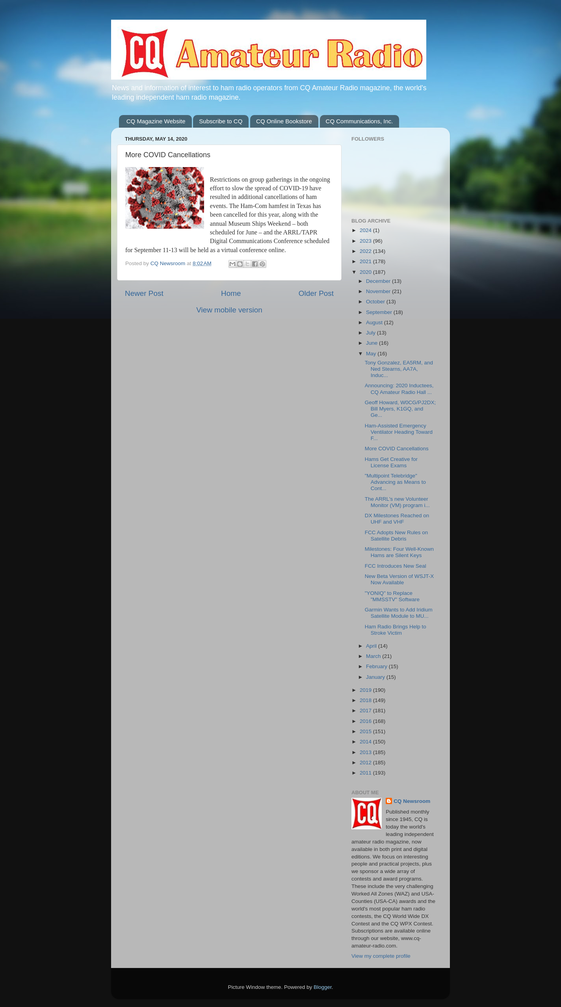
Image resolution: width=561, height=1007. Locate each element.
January (376, 677)
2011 (366, 773)
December (379, 281)
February (377, 666)
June (372, 343)
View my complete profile (381, 956)
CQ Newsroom (412, 801)
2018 (366, 700)
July (371, 333)
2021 (366, 261)
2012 (366, 762)
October (376, 302)
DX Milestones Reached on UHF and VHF (397, 519)
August (375, 322)
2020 (366, 272)
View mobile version (229, 310)
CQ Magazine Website (156, 121)
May (371, 354)
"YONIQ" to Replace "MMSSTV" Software (392, 596)
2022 (366, 251)
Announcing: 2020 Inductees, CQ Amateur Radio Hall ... (399, 389)
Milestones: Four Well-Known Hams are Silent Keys (399, 552)
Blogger (323, 987)
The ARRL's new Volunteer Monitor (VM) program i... (397, 502)
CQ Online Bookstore (284, 121)
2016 (366, 721)
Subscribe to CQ (220, 121)
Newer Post (144, 293)
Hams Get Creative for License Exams (391, 462)
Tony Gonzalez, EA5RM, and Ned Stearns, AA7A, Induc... (399, 369)
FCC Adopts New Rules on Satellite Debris (396, 536)
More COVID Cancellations (397, 448)
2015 (366, 731)
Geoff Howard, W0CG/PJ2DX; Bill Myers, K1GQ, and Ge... (400, 408)
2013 (366, 752)
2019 (366, 690)
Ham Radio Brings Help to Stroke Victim (395, 630)
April (372, 646)
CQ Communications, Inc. (359, 121)
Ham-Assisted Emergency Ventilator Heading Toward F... (399, 432)
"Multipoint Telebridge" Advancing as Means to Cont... (395, 482)
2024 (366, 230)
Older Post (316, 293)
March (374, 656)
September (380, 312)
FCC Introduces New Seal (395, 566)
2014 (366, 742)
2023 (366, 241)
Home (231, 293)
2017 (366, 710)
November (379, 291)
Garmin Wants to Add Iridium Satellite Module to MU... (399, 613)
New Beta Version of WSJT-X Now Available (399, 579)
